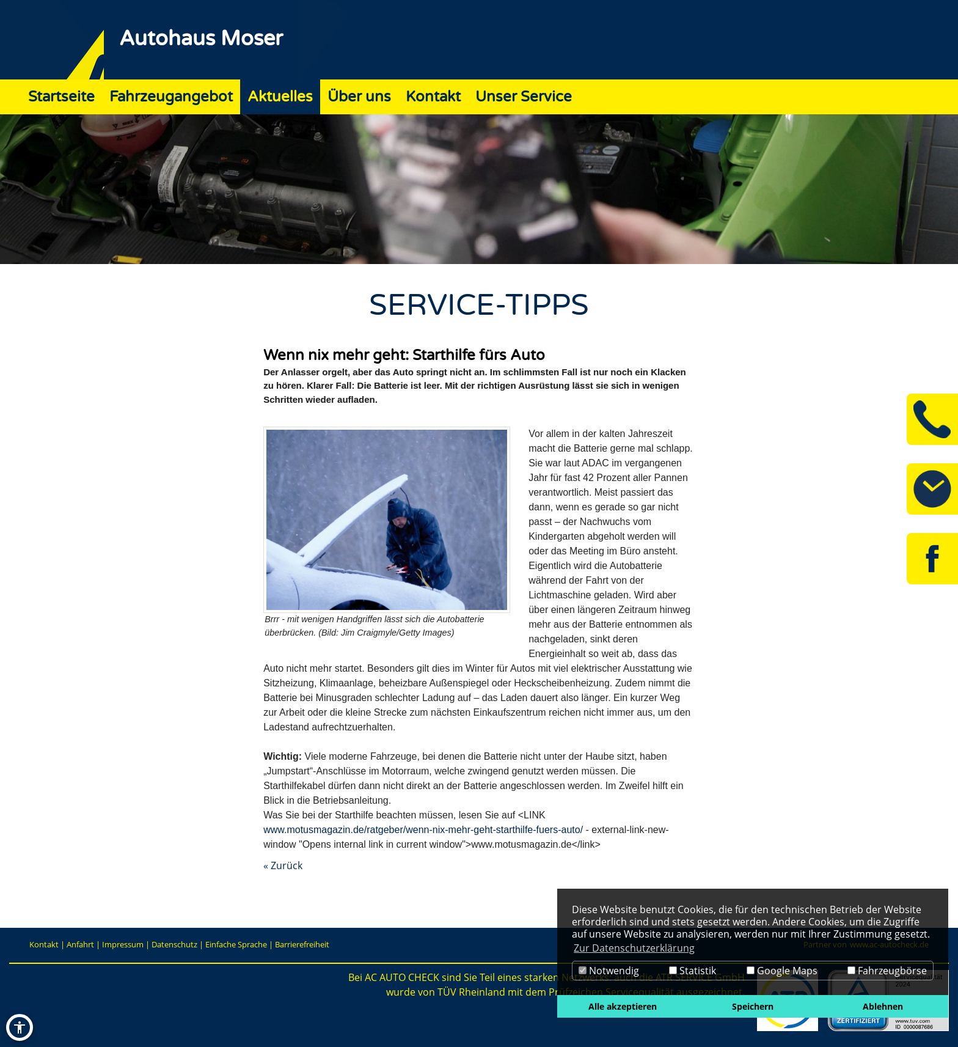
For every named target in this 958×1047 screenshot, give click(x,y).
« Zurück (282, 865)
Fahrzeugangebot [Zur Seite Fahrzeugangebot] (171, 97)
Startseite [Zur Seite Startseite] (61, 97)
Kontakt (44, 944)
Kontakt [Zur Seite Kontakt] (433, 97)
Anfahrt (80, 944)
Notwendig (609, 970)
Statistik (692, 970)
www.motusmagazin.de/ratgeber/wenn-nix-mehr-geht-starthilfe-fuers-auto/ (423, 830)
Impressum (123, 944)
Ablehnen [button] (883, 1006)
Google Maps (782, 970)
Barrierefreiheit (302, 944)
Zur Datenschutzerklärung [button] (634, 948)
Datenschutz (174, 944)
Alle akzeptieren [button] (622, 1006)
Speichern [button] (752, 1006)
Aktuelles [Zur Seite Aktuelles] (280, 97)
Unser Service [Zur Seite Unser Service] (523, 97)
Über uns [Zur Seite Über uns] (359, 97)
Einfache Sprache (236, 944)
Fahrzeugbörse (887, 970)
